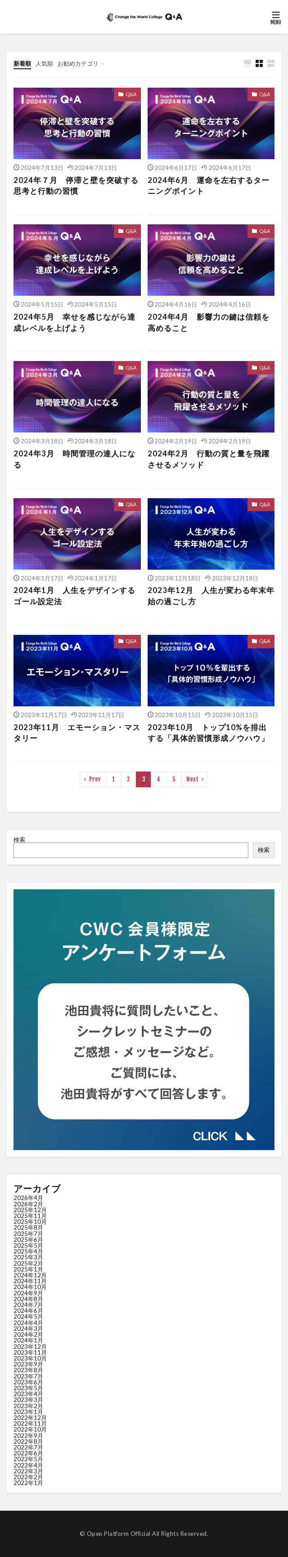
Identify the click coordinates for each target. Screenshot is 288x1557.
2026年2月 (28, 1204)
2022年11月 (30, 1423)
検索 (19, 839)
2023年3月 (28, 1399)
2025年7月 (28, 1233)
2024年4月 (28, 1322)
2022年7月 (28, 1447)
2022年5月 (28, 1459)
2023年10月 (30, 1358)
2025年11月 (30, 1215)
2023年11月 (30, 1352)
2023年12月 (30, 1346)
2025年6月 (28, 1239)
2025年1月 (28, 1269)
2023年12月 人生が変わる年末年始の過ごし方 (211, 596)
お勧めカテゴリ (78, 63)
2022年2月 (28, 1477)
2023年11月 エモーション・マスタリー (77, 733)
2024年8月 (28, 1299)
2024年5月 (28, 1316)
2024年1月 (28, 1340)
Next (192, 779)
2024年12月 (30, 1275)
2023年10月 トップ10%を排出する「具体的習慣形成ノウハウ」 (208, 733)
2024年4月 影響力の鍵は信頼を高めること (209, 322)
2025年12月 (30, 1209)
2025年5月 (28, 1245)
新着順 (22, 63)
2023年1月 (28, 1411)
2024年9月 (28, 1293)
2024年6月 (28, 1310)
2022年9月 (28, 1435)
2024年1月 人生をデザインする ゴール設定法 (74, 596)
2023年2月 (28, 1406)
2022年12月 (30, 1417)
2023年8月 (28, 1370)
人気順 (44, 63)
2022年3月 (28, 1471)
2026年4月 (28, 1197)
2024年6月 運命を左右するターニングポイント (209, 186)
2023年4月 (28, 1393)
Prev (95, 779)
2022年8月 (28, 1441)
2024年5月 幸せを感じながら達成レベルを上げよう (74, 322)
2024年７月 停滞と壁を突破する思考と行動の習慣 (76, 186)
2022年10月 (30, 1429)
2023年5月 (28, 1388)
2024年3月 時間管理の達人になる (74, 459)
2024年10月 (30, 1286)
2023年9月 (28, 1364)
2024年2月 (28, 1334)
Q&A (131, 94)
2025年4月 (28, 1251)
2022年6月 (28, 1453)
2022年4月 (28, 1465)
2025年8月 (28, 1227)
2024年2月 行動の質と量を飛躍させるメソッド (209, 459)
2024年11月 (30, 1281)
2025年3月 (28, 1257)
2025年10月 (30, 1221)
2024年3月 (28, 1328)
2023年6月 (28, 1382)
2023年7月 (28, 1376)
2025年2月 (28, 1263)
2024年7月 (28, 1304)
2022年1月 (28, 1482)
